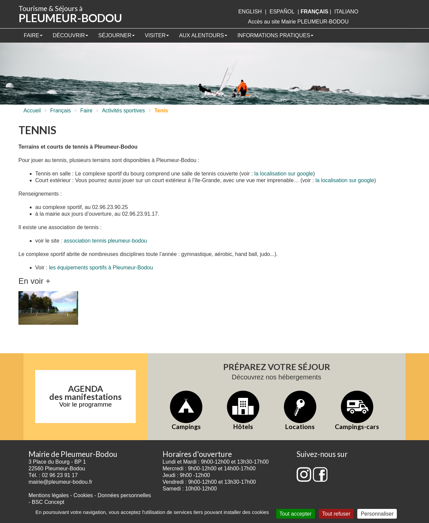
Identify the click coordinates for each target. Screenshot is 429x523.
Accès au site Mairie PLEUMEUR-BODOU (298, 21)
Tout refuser (336, 514)
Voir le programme (85, 404)
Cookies (83, 495)
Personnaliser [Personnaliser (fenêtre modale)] (377, 514)
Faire (33, 35)
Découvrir (70, 35)
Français (60, 110)
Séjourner (116, 35)
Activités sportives (123, 110)
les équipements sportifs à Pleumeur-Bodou (101, 267)
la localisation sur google (283, 173)
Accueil (32, 110)
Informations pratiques (275, 35)
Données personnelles (124, 495)
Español (281, 11)
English (250, 11)
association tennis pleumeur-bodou (105, 241)
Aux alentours (203, 35)
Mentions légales (48, 495)
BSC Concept (48, 502)
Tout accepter (296, 514)
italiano (346, 11)
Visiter (157, 35)
